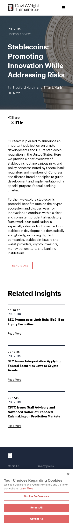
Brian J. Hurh (53, 87)
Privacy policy (45, 466)
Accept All (36, 518)
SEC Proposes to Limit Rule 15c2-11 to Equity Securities (36, 322)
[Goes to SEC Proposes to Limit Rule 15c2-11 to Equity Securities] (14, 334)
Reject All (36, 507)
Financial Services (19, 34)
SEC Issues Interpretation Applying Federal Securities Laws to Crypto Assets (34, 365)
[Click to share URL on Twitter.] (12, 123)
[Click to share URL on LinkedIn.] (21, 123)
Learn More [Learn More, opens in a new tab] (26, 488)
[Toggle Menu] (63, 8)
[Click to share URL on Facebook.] (17, 123)
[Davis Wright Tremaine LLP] (23, 7)
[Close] (68, 474)
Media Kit (13, 466)
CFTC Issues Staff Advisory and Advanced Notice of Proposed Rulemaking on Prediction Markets (34, 411)
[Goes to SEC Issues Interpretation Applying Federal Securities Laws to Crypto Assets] (14, 380)
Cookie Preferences (36, 496)
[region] (36, 497)
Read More (20, 265)
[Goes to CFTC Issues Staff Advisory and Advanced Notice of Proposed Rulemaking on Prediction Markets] (14, 426)
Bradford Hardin (24, 87)
